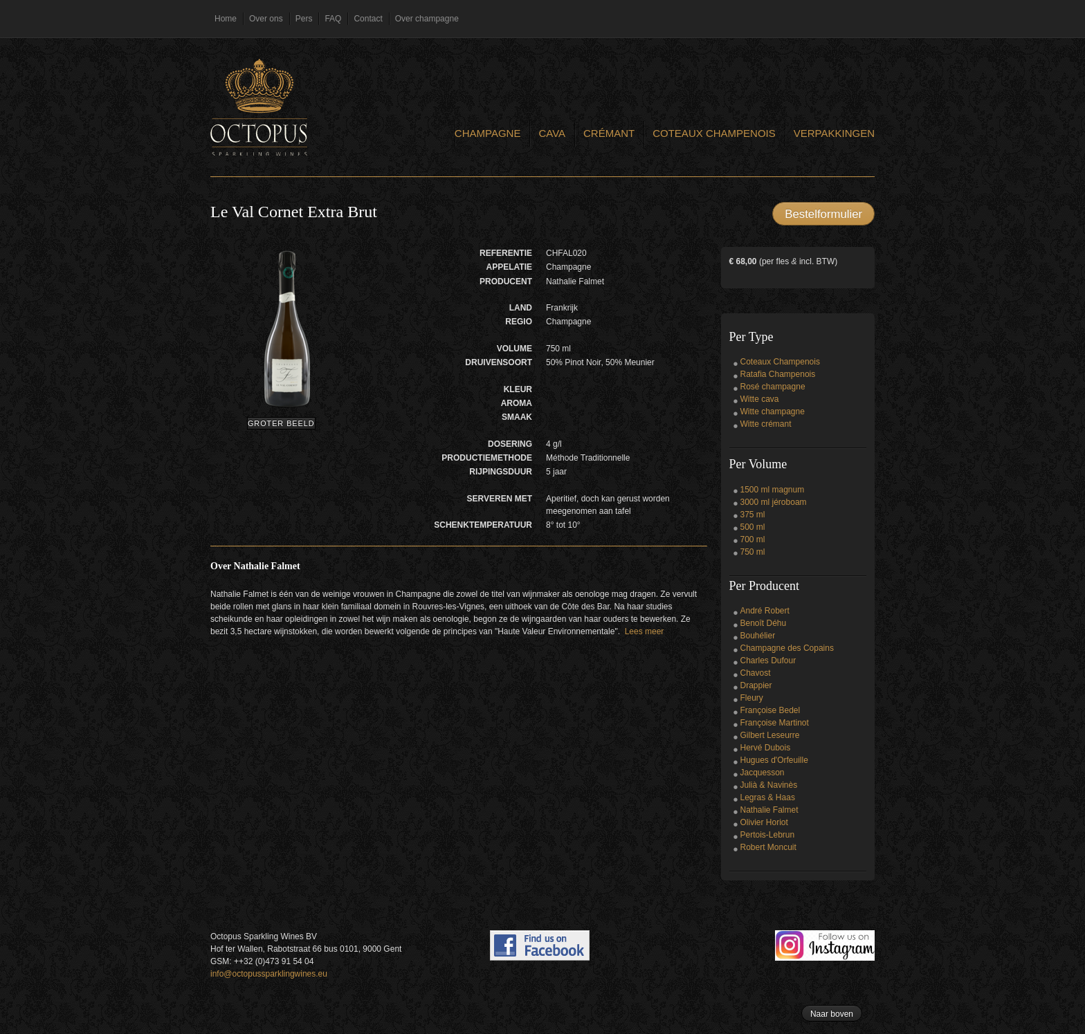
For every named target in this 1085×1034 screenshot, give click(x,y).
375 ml (752, 514)
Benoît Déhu (763, 623)
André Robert (765, 611)
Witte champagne (772, 411)
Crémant (609, 133)
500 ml (752, 527)
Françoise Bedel (770, 710)
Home (226, 19)
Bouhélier (758, 635)
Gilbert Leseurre (770, 735)
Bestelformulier (823, 214)
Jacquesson (762, 772)
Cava (551, 133)
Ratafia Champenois (778, 374)
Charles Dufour (768, 660)
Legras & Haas (767, 797)
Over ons (266, 19)
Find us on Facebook (540, 945)
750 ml (752, 552)
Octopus (258, 107)
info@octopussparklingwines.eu (268, 974)
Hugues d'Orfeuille (774, 760)
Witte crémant (766, 424)
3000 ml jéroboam (773, 502)
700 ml (752, 539)
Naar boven (831, 1014)
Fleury (751, 698)
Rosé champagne (772, 386)
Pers (304, 19)
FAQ (333, 19)
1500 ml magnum (772, 490)
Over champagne (427, 19)
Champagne (488, 133)
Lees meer (644, 631)
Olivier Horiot (764, 822)
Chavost (755, 673)
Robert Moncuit (768, 847)
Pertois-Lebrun (767, 835)
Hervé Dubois (765, 748)
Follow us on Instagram (825, 945)
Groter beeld (281, 423)
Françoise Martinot (774, 723)
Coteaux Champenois (714, 133)
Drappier (756, 685)
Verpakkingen (834, 133)
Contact (368, 19)
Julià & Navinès (769, 785)
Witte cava (759, 399)
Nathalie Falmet (769, 810)
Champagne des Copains (787, 648)
